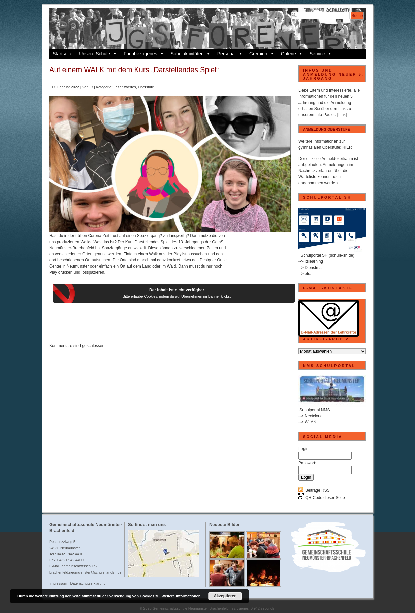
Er (91, 87)
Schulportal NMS (314, 410)
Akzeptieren (225, 596)
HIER (347, 147)
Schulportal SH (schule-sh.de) (327, 255)
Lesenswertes (125, 87)
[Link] (342, 114)
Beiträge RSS (317, 490)
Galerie (292, 53)
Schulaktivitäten (191, 53)
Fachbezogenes (144, 53)
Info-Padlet (325, 114)
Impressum (58, 583)
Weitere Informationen (180, 596)
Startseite (62, 53)
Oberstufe (146, 87)
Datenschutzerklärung (87, 583)
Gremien (261, 53)
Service (321, 53)
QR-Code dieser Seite (321, 497)
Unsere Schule (98, 53)
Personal (230, 53)
